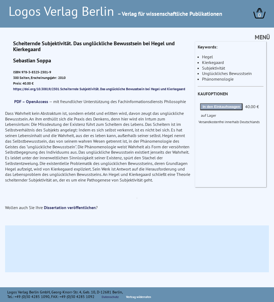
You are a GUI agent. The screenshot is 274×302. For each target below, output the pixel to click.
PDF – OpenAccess (31, 101)
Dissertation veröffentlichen (70, 207)
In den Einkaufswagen (221, 107)
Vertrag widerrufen (138, 297)
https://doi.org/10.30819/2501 (36, 88)
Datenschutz (110, 297)
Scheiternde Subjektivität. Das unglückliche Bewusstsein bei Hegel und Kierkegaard (122, 88)
